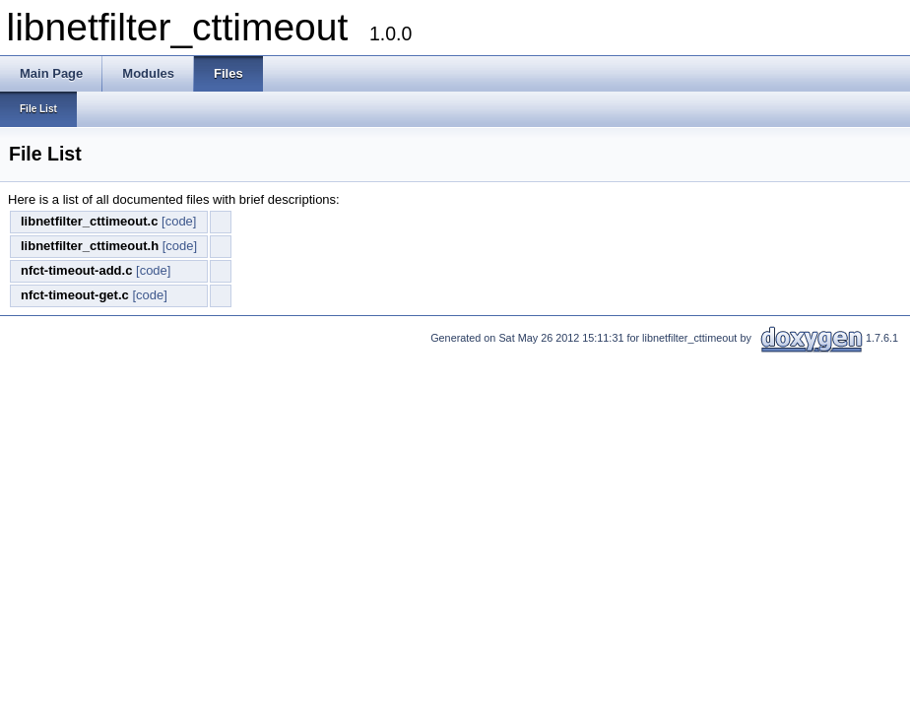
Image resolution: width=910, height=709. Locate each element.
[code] (179, 221)
